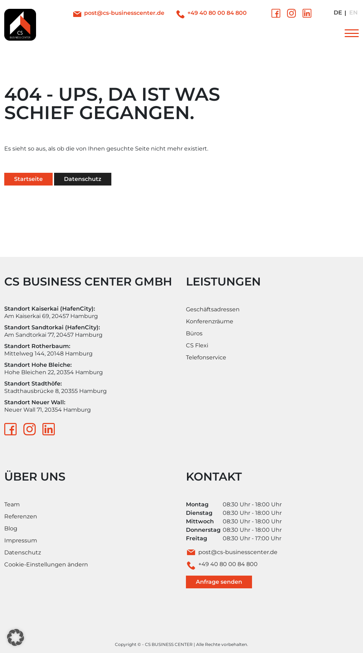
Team (12, 504)
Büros (194, 333)
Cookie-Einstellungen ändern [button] (46, 564)
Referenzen (20, 516)
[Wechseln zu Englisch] (353, 13)
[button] (15, 637)
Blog (10, 528)
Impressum (20, 540)
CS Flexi (197, 345)
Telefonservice (206, 357)
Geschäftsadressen (213, 309)
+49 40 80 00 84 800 (217, 13)
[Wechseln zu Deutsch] (338, 13)
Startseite (28, 179)
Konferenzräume (209, 321)
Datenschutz (82, 179)
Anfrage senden (219, 581)
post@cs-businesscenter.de (124, 13)
